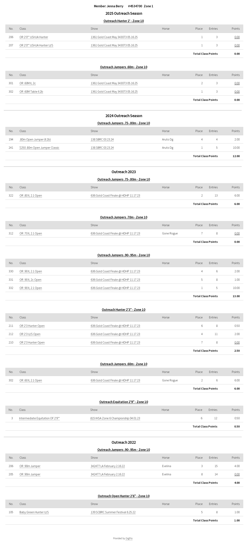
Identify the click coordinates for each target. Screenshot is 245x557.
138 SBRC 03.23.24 (102, 139)
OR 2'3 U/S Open (30, 334)
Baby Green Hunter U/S (34, 512)
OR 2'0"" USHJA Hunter (34, 37)
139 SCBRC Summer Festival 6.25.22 (113, 512)
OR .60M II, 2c (28, 83)
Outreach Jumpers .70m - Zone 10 (123, 217)
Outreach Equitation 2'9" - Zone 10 (123, 402)
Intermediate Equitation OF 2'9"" (39, 418)
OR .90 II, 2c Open (30, 279)
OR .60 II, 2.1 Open (31, 380)
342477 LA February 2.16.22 (108, 466)
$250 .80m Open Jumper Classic (39, 147)
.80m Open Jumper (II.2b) (35, 139)
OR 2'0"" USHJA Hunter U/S (36, 45)
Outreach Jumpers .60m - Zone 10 (123, 67)
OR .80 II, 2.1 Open (31, 195)
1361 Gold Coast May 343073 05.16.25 (114, 37)
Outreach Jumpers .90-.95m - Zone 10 (123, 255)
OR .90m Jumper (30, 466)
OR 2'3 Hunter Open (32, 326)
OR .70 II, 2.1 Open (31, 233)
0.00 (237, 37)
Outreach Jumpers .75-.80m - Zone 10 (123, 123)
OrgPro (129, 538)
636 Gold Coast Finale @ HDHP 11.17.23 (115, 195)
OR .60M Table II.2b (31, 91)
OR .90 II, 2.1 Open (31, 271)
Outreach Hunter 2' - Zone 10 (124, 21)
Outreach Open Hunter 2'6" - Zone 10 (123, 496)
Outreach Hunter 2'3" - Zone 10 (123, 309)
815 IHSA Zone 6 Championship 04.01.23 (115, 418)
